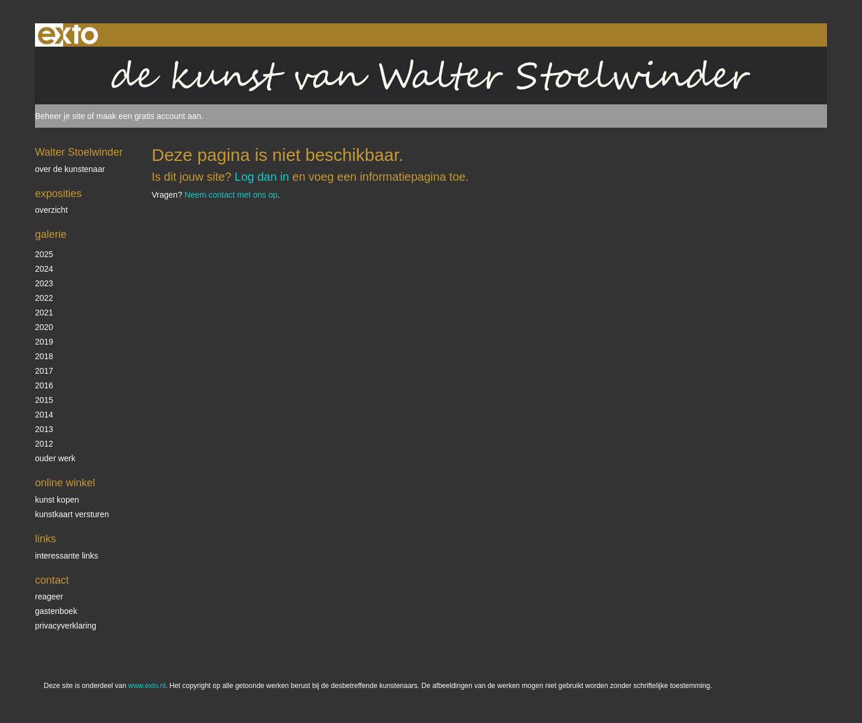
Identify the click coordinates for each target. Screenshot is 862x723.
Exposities (58, 193)
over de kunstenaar (70, 169)
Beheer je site (60, 116)
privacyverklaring (65, 625)
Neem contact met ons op (231, 194)
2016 (44, 385)
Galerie (50, 234)
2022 (44, 298)
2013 (44, 429)
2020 (44, 327)
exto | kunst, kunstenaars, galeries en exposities (68, 35)
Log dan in (261, 176)
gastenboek (56, 611)
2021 (44, 312)
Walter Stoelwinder (78, 152)
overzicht (51, 210)
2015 (44, 400)
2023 (44, 283)
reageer (49, 596)
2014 (44, 414)
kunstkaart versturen (72, 514)
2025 (44, 254)
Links (45, 539)
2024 (44, 268)
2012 (44, 443)
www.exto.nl (147, 686)
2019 (44, 341)
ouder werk (55, 458)
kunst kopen (57, 499)
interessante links (66, 555)
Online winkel (65, 483)
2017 (44, 370)
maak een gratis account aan (148, 116)
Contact (52, 580)
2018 (44, 356)
